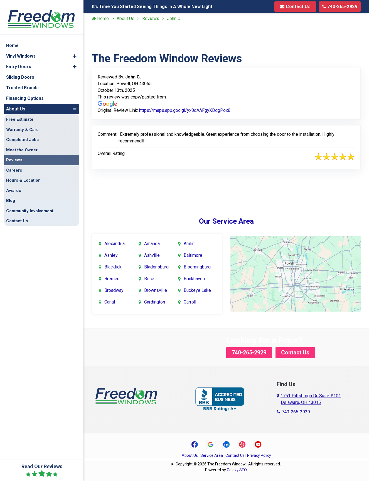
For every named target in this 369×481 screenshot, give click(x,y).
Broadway (114, 290)
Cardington (154, 302)
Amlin (189, 243)
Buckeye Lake (197, 290)
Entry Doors (18, 62)
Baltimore (193, 255)
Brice (149, 278)
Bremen (111, 278)
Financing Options (25, 93)
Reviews (150, 18)
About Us (125, 18)
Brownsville (155, 290)
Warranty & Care (22, 124)
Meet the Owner (22, 145)
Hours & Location (23, 175)
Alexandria (114, 243)
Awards (13, 185)
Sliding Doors (20, 72)
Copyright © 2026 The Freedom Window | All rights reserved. (228, 464)
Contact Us (295, 6)
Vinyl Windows (21, 51)
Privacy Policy (259, 455)
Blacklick (113, 267)
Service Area (211, 455)
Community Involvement (29, 206)
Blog (10, 195)
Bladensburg (156, 267)
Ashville (152, 255)
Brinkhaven (194, 278)
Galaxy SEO (237, 470)
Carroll (190, 302)
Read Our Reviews (41, 470)
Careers (14, 165)
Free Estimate (19, 114)
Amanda (152, 243)
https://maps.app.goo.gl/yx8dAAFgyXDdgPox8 (184, 110)
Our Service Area (226, 221)
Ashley (111, 255)
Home (100, 18)
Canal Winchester (115, 306)
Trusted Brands (22, 83)
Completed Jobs (22, 134)
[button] (74, 51)
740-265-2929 (339, 6)
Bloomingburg (197, 267)
